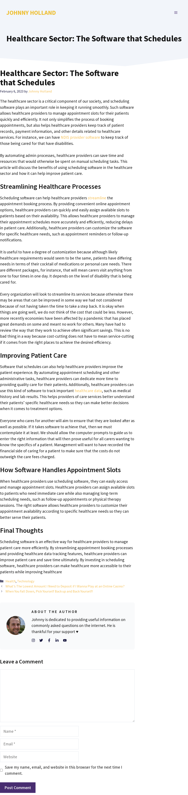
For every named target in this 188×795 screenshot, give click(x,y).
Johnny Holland (31, 12)
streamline (97, 197)
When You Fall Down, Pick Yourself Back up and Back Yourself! (49, 591)
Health (10, 581)
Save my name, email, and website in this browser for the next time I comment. (63, 770)
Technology (25, 581)
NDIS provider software (80, 137)
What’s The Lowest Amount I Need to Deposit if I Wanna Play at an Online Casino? (65, 586)
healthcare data (88, 390)
